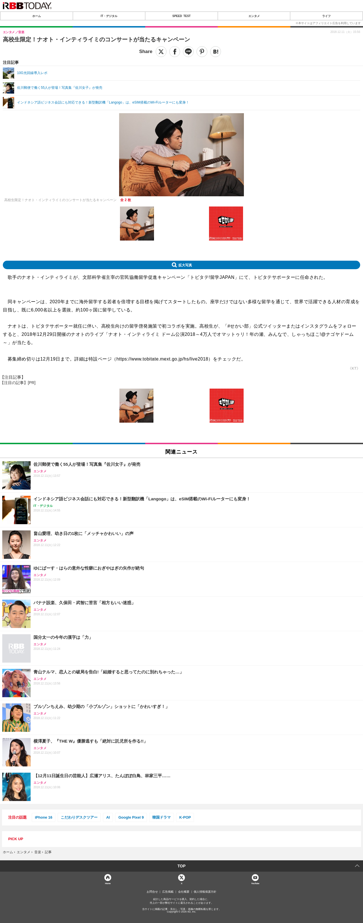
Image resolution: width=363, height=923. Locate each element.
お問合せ (152, 891)
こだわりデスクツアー (79, 817)
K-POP (185, 817)
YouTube (255, 883)
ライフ (326, 15)
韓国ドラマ (161, 817)
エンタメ (254, 15)
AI (108, 817)
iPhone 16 (43, 817)
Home (108, 883)
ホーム (36, 15)
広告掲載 (168, 891)
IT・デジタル (109, 15)
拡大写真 (185, 265)
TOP (182, 866)
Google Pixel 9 (131, 817)
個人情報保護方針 (205, 891)
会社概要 (183, 891)
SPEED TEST (181, 15)
